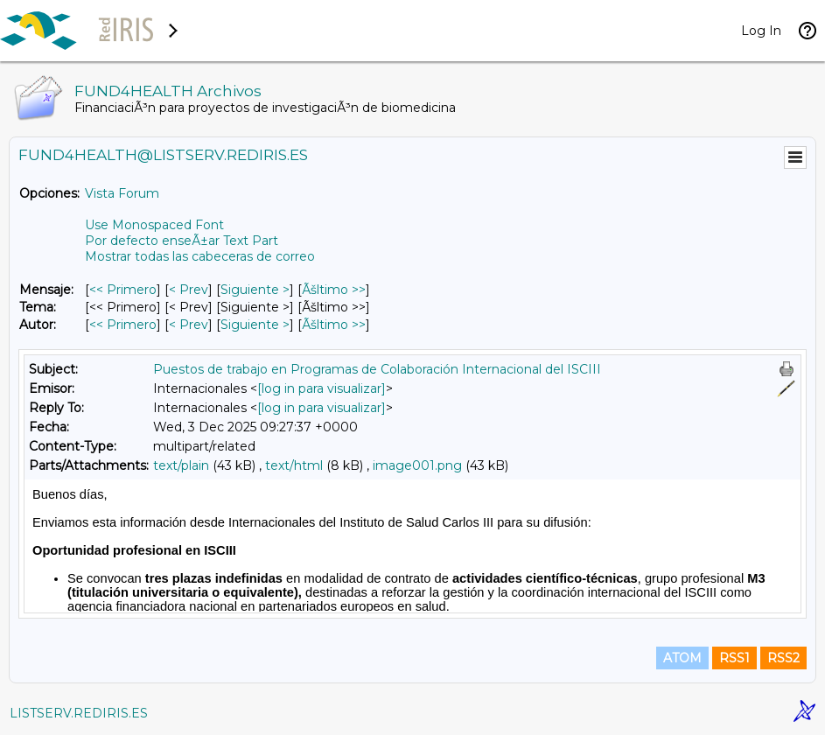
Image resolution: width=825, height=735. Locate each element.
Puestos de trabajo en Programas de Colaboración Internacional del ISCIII (377, 369)
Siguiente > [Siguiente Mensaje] (255, 290)
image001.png (417, 465)
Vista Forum (122, 193)
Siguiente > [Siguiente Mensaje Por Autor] (255, 324)
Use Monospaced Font (154, 225)
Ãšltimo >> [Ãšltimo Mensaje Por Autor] (334, 324)
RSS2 (783, 658)
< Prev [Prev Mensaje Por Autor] (188, 324)
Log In (761, 30)
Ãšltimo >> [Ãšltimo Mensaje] (334, 290)
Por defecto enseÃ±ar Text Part (181, 240)
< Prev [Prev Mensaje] (188, 290)
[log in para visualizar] (321, 388)
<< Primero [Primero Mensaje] (123, 290)
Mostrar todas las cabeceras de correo (200, 256)
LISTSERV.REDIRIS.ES (79, 713)
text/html (294, 465)
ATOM (682, 658)
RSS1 (734, 658)
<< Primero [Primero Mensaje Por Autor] (123, 324)
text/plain (181, 465)
